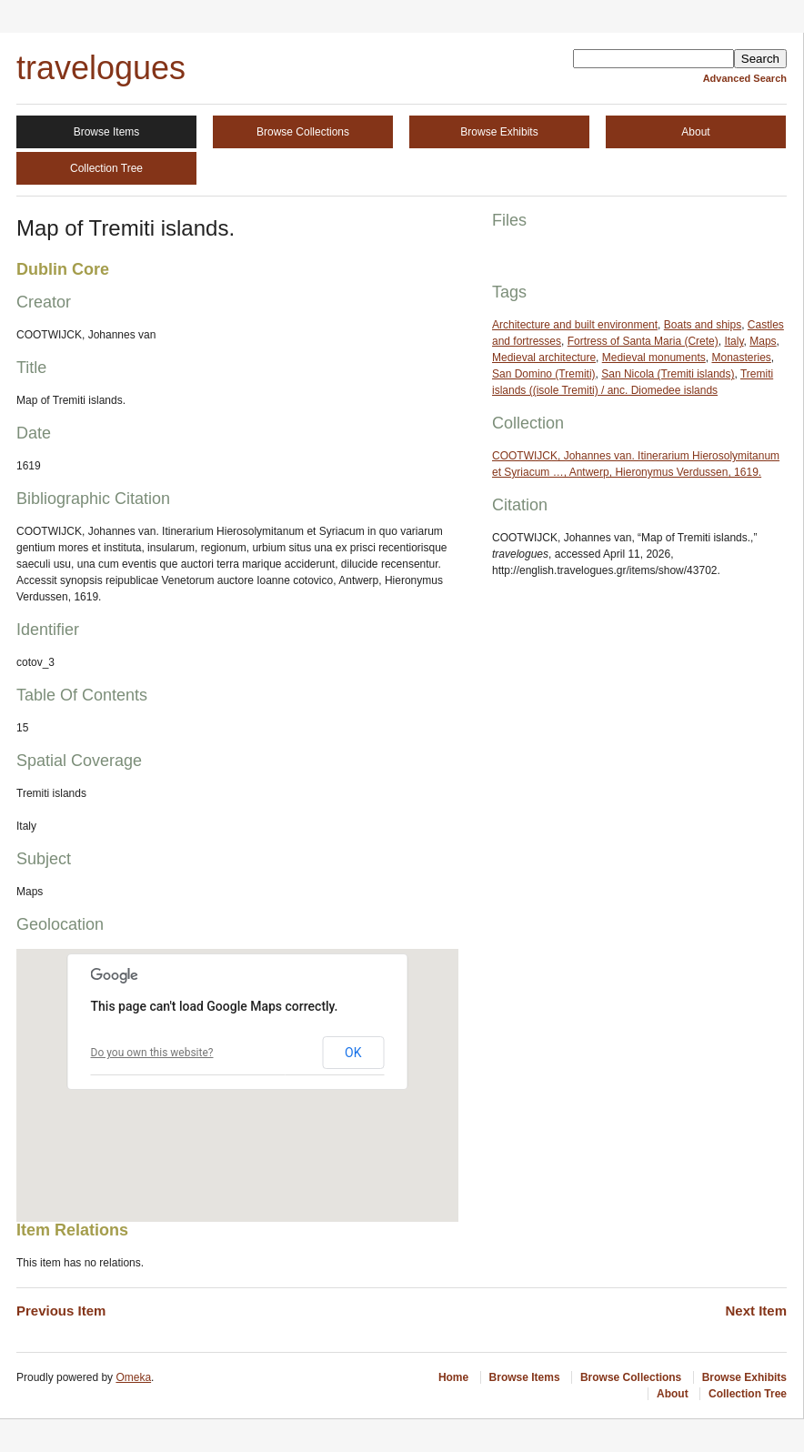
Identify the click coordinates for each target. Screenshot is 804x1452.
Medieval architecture (544, 357)
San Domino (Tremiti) (544, 374)
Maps (762, 341)
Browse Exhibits (499, 132)
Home (453, 1377)
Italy (733, 341)
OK (353, 1052)
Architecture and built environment (575, 324)
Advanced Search (745, 78)
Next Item (756, 1310)
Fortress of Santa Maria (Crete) (643, 341)
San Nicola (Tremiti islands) (667, 374)
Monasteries (740, 357)
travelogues (101, 67)
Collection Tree (106, 168)
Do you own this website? (152, 1052)
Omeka (133, 1377)
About (695, 132)
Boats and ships (702, 324)
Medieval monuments (654, 357)
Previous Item (61, 1310)
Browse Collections (302, 132)
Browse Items (107, 132)
